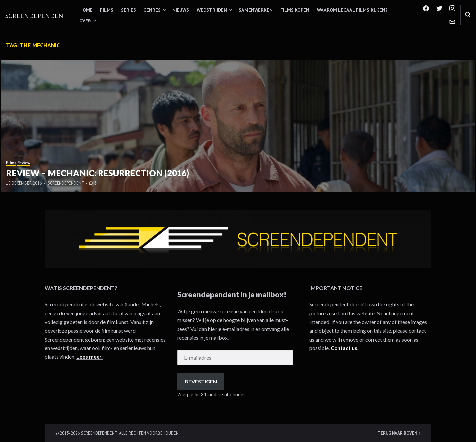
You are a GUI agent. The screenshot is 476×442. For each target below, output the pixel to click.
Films (106, 10)
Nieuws (180, 10)
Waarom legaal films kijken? (352, 10)
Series (128, 10)
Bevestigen (201, 381)
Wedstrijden (212, 10)
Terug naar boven (398, 433)
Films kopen (294, 10)
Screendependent (36, 15)
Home (86, 10)
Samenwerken (256, 10)
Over (85, 21)
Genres (152, 10)
